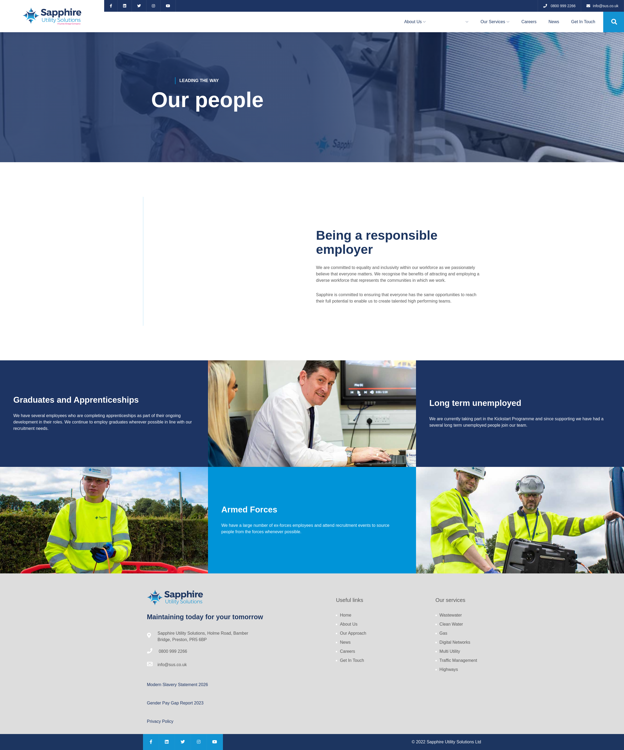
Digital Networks (454, 642)
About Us (413, 21)
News (554, 21)
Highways (448, 669)
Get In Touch (583, 21)
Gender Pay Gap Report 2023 (175, 703)
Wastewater (450, 615)
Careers (529, 21)
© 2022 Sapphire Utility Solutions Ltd (446, 742)
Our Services (492, 21)
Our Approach (451, 21)
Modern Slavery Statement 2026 (177, 684)
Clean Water (451, 624)
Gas (443, 633)
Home (345, 615)
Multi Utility (449, 651)
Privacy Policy (160, 721)
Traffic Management (458, 660)
